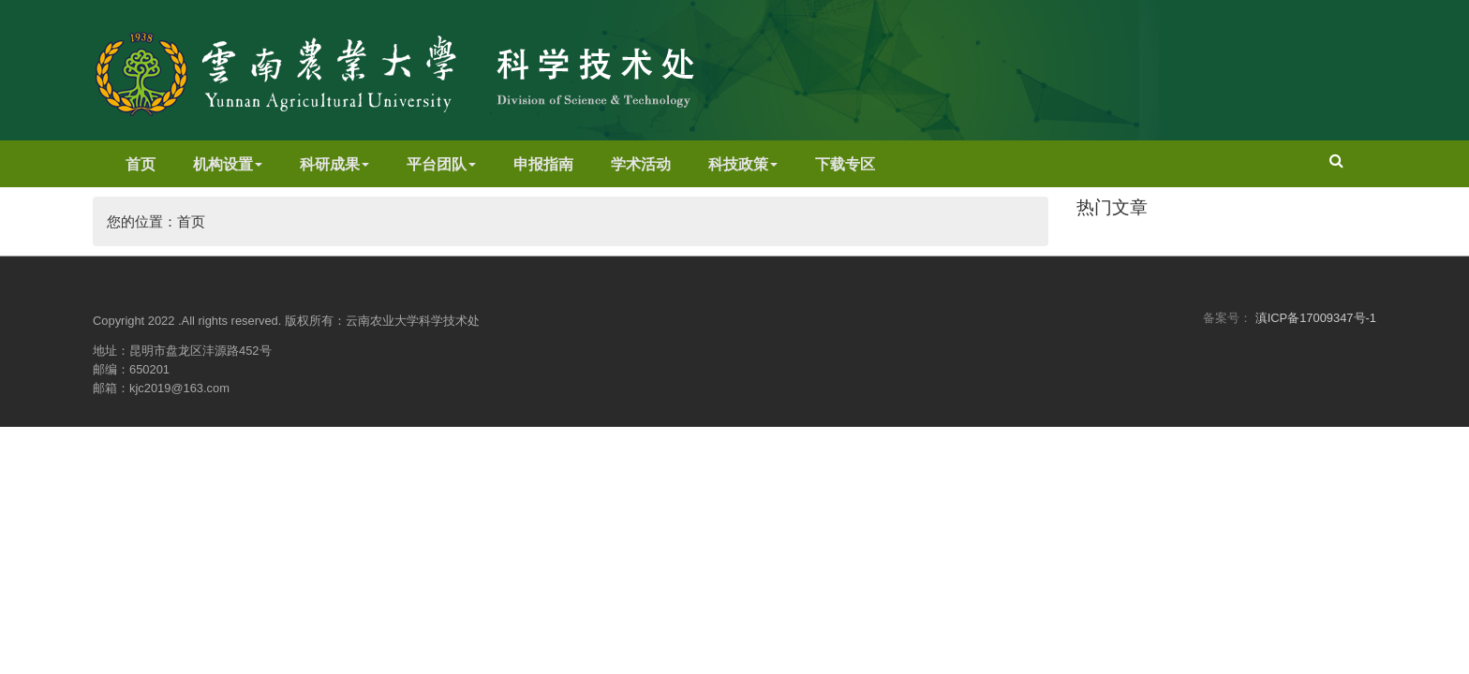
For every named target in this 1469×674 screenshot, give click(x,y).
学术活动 (641, 164)
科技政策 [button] (743, 164)
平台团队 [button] (441, 164)
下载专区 (845, 164)
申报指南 (543, 164)
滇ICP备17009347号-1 (1315, 318)
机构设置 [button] (227, 164)
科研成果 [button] (334, 164)
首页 (141, 164)
